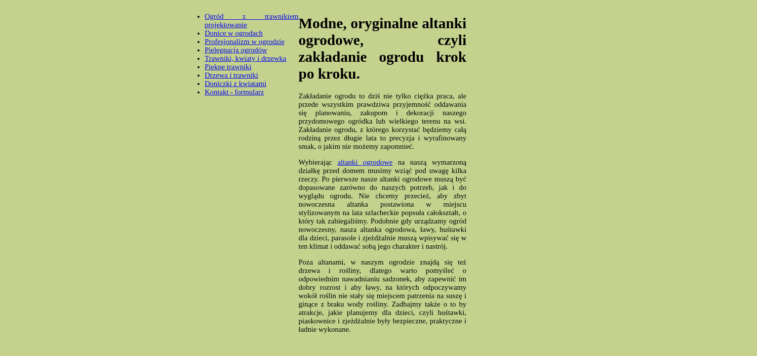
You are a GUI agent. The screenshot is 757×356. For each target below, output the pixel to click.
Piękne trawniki (228, 67)
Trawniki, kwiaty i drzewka (245, 58)
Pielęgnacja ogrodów (236, 50)
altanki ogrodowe (365, 162)
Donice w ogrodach (234, 33)
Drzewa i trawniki (231, 75)
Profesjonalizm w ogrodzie (245, 41)
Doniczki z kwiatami (236, 84)
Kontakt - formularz (234, 92)
